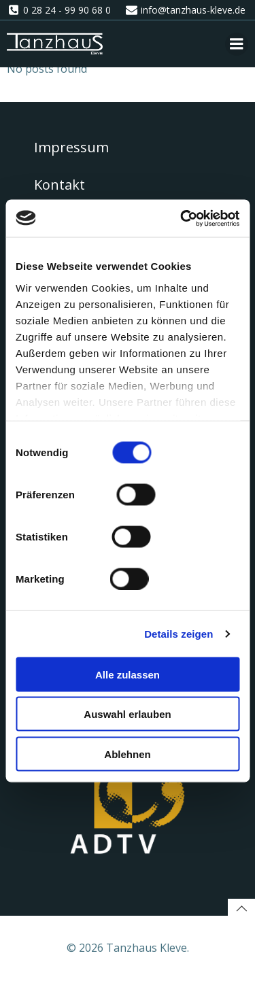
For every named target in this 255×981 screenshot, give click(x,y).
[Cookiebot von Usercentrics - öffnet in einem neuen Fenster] (181, 218)
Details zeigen (178, 633)
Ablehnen (127, 753)
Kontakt (59, 184)
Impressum (71, 147)
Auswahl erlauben (127, 714)
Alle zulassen (127, 674)
